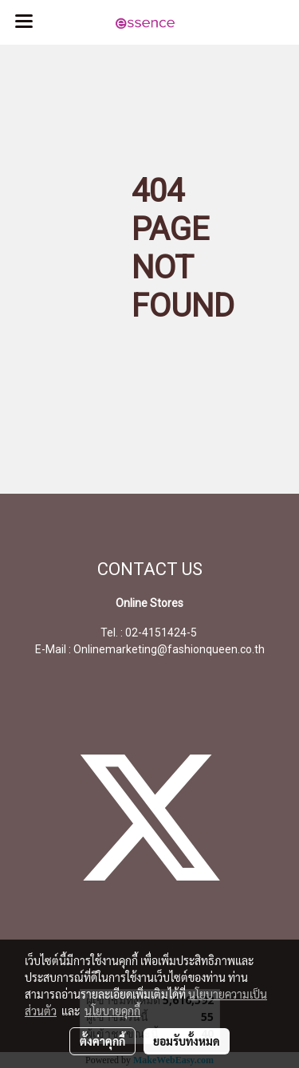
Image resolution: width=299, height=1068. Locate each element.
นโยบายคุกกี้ (112, 1010)
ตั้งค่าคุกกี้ (102, 1041)
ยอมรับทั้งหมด (186, 1041)
